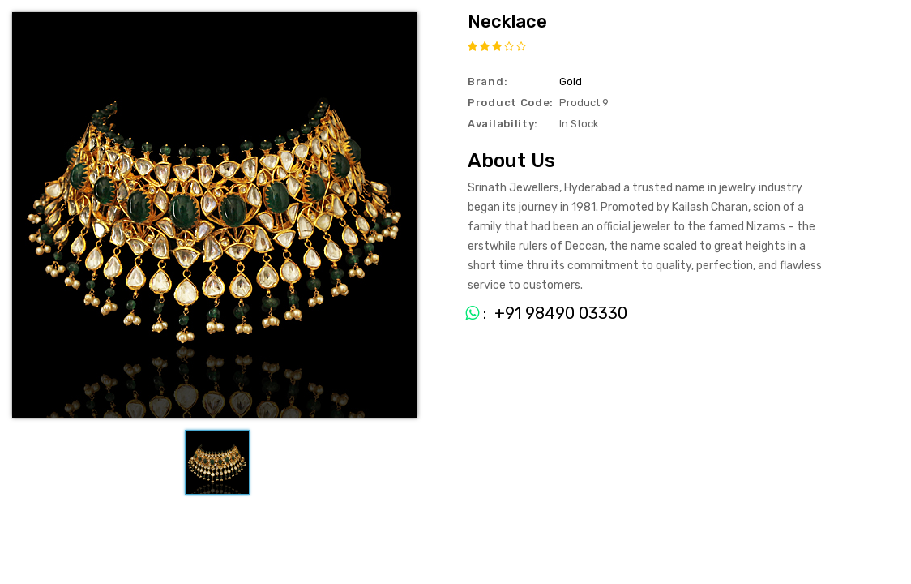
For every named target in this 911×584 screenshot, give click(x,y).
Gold (570, 81)
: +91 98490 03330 (540, 313)
